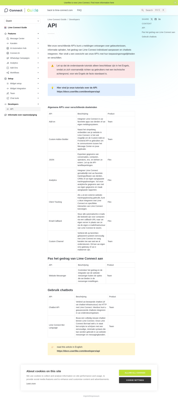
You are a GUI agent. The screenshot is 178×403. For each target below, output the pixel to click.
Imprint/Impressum (91, 396)
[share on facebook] (155, 19)
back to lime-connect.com (60, 10)
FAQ (79, 10)
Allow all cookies (135, 373)
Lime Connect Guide (57, 19)
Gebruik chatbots (149, 37)
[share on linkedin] (159, 19)
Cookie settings (135, 380)
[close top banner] (175, 2)
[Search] (153, 10)
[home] (23, 10)
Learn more (31, 383)
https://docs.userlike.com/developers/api (78, 91)
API (143, 28)
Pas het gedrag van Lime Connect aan (158, 32)
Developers (74, 19)
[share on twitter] (152, 19)
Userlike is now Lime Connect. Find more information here (89, 3)
